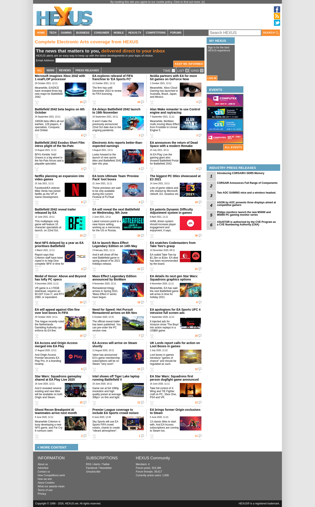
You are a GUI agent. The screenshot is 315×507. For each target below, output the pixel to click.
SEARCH (271, 32)
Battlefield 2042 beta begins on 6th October (60, 111)
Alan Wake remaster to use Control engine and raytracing (175, 111)
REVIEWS (65, 70)
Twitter (106, 464)
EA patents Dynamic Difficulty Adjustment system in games (171, 211)
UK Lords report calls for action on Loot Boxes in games (175, 344)
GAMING (66, 32)
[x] (203, 1)
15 (81, 102)
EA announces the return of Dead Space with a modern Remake (174, 144)
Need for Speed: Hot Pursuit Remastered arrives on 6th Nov (114, 311)
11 (196, 435)
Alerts (96, 464)
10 (138, 102)
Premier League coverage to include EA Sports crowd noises (115, 411)
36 (196, 235)
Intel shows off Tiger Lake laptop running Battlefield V (116, 378)
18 (196, 202)
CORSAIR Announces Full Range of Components (247, 183)
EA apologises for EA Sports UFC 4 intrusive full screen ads (175, 311)
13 (138, 269)
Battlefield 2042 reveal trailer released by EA (55, 211)
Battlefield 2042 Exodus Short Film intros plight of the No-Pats (60, 144)
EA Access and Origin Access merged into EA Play (56, 344)
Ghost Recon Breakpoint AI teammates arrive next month (56, 411)
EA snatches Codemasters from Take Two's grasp (173, 244)
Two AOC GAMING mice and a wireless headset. (246, 192)
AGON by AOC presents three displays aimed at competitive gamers (246, 203)
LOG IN (211, 78)
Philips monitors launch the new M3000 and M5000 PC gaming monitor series (244, 213)
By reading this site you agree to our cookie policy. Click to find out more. (156, 1)
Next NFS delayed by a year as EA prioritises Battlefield (59, 244)
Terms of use (45, 490)
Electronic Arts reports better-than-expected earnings (117, 144)
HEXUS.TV (134, 32)
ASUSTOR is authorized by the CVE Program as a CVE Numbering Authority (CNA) (246, 223)
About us (43, 464)
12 (196, 369)
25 (81, 402)
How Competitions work (51, 475)
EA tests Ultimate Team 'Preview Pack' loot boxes (115, 177)
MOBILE (119, 32)
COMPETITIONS (156, 32)
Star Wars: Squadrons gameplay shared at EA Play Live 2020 (58, 378)
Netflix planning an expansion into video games (59, 177)
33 (81, 235)
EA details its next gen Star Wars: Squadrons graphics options (174, 277)
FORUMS (175, 32)
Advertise (43, 468)
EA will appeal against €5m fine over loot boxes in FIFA (57, 311)
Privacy (42, 493)
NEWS (50, 70)
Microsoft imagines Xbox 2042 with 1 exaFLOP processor (60, 77)
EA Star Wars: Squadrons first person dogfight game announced (174, 378)
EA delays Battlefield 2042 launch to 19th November (116, 111)
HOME (41, 32)
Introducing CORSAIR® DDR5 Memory (240, 173)
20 (138, 235)
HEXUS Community (153, 458)
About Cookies (46, 482)
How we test (45, 479)
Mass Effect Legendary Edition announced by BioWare (114, 277)
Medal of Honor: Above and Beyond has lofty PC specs (60, 277)
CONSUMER (101, 32)
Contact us (44, 471)
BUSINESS (82, 32)
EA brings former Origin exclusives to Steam (175, 411)
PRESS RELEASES (87, 70)
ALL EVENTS (233, 147)
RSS (88, 464)
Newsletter (106, 468)
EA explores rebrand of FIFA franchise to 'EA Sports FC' (112, 77)
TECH (52, 32)
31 (196, 269)
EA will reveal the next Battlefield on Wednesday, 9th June (116, 211)
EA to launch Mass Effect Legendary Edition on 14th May (114, 244)
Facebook (91, 468)
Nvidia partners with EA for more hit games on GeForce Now (173, 77)
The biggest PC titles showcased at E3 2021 (175, 177)
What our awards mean (51, 486)
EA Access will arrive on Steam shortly (114, 344)
